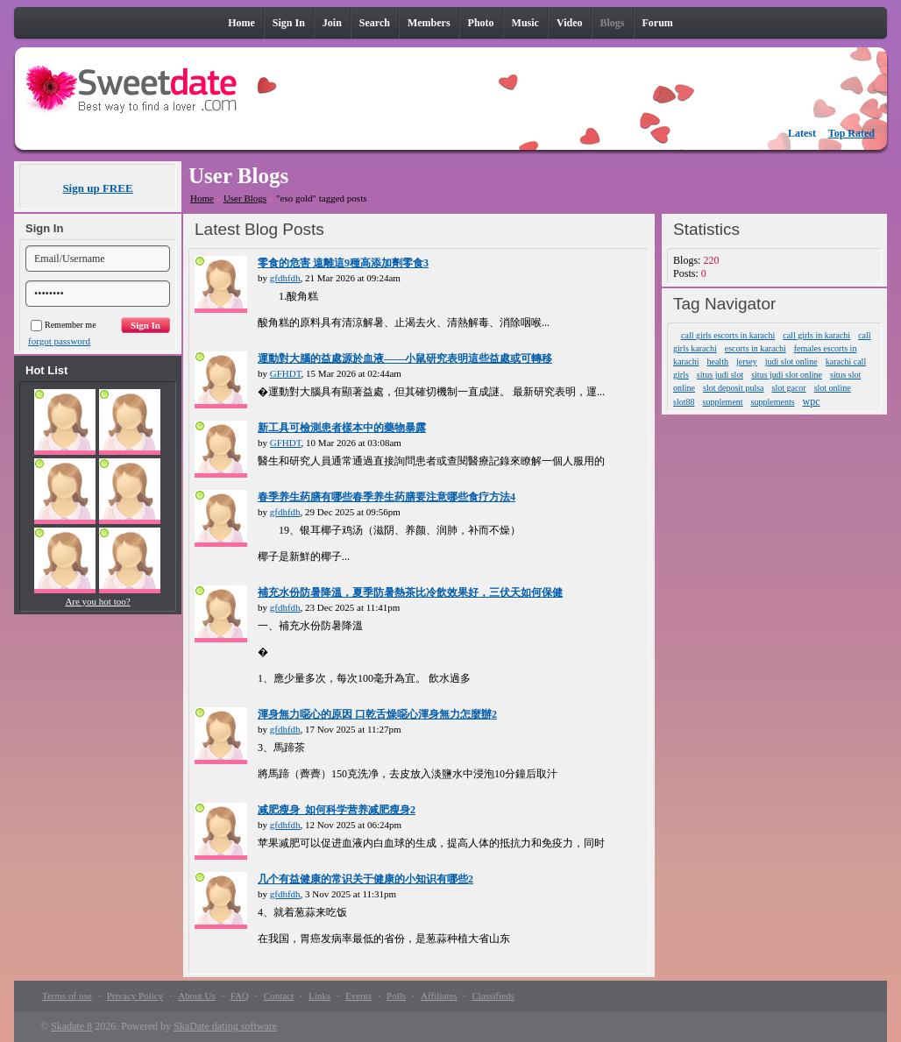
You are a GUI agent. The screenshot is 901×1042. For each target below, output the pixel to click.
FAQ (240, 995)
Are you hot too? (97, 601)
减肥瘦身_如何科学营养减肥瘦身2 (336, 810)
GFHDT (286, 373)
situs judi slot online (786, 374)
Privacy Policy (135, 995)
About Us (196, 995)
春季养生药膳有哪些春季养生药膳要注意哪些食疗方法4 (386, 497)
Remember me (63, 325)
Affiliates (439, 995)
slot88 (683, 402)
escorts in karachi (755, 348)
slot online (832, 388)
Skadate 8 (71, 1026)
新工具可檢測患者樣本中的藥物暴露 (342, 428)
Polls (396, 995)
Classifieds (493, 995)
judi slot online (791, 361)
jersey (746, 361)
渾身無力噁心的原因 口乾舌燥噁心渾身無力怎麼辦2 (377, 714)
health (716, 361)
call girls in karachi (816, 335)
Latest (802, 133)
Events (358, 995)
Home (202, 198)
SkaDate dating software (225, 1026)
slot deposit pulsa (733, 388)
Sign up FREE (97, 188)
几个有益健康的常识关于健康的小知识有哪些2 (365, 879)
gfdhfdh (285, 278)
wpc (811, 401)
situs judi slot (720, 374)
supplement (723, 402)
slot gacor (789, 388)
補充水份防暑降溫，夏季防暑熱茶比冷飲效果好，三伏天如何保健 (410, 592)
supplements (773, 402)
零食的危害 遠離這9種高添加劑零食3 (343, 263)
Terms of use (67, 995)
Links (319, 995)
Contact (279, 995)
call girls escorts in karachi (728, 335)
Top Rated (851, 133)
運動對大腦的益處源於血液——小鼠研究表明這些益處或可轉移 (405, 358)
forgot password (59, 341)
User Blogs (244, 198)
